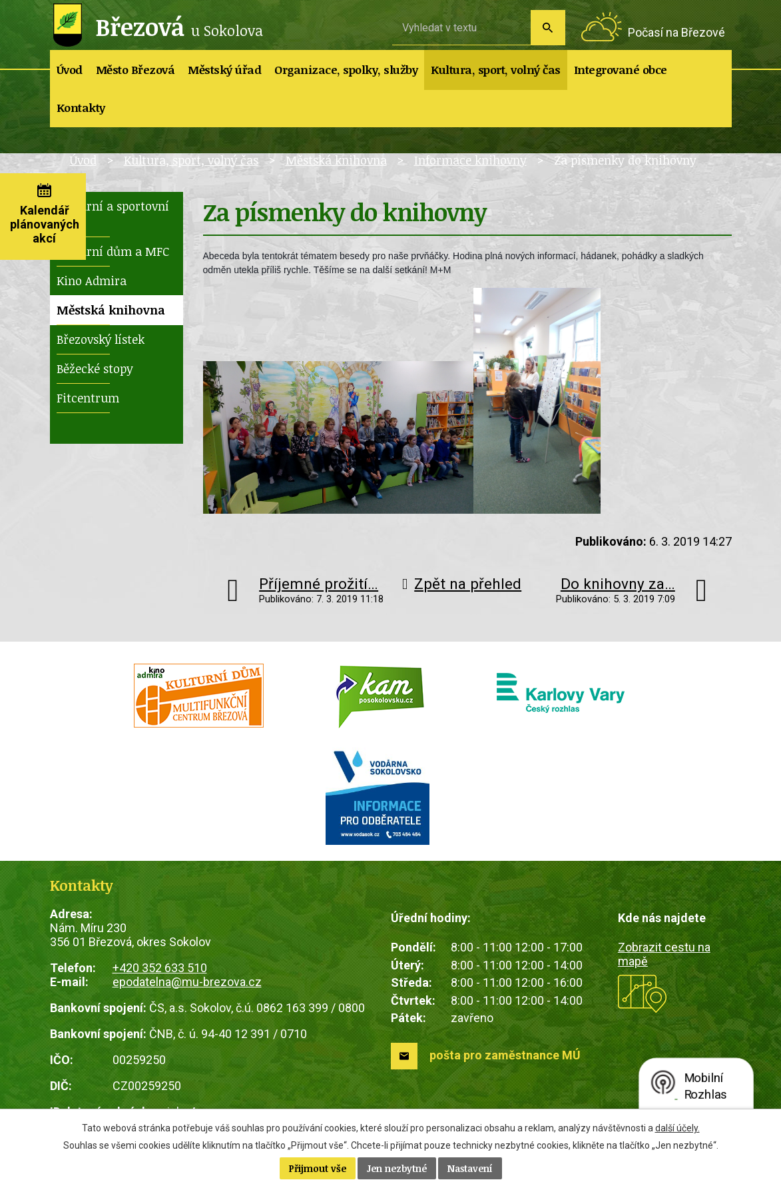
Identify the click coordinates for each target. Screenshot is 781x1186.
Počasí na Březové (676, 32)
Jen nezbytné (397, 1168)
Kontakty (81, 107)
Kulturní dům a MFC (113, 251)
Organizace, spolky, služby (345, 69)
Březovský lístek (100, 339)
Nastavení (470, 1168)
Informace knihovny (470, 160)
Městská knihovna (336, 160)
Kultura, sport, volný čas (496, 69)
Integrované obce (620, 69)
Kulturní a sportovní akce (113, 214)
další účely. (677, 1128)
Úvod (70, 69)
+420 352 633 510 (160, 968)
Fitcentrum (88, 398)
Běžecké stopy (95, 368)
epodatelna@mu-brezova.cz (187, 982)
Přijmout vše (317, 1168)
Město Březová (135, 69)
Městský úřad (224, 69)
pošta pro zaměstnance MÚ (505, 1055)
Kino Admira (92, 281)
